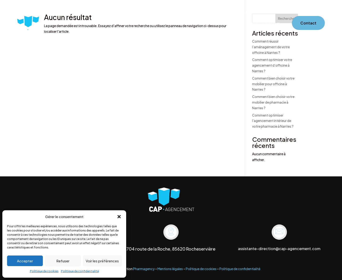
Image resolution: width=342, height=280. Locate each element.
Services (209, 23)
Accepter (25, 261)
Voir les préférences (102, 261)
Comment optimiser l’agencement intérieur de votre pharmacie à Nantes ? (273, 121)
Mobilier (234, 23)
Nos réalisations (261, 23)
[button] (119, 216)
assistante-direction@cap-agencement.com (279, 248)
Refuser (62, 261)
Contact (308, 22)
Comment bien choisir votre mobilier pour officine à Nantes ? (273, 84)
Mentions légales (170, 269)
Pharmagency (144, 269)
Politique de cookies (44, 271)
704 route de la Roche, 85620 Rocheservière (170, 249)
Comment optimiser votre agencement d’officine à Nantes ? (272, 65)
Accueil (167, 23)
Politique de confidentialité (80, 271)
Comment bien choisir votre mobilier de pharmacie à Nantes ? (273, 102)
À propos (188, 23)
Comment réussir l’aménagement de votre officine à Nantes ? (271, 47)
